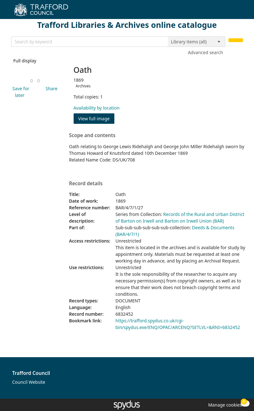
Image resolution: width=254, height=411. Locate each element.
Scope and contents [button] (92, 135)
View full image (94, 119)
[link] (31, 81)
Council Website (28, 382)
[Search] (235, 40)
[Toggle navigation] (239, 12)
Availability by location (97, 108)
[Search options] (196, 41)
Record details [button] (86, 184)
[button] (20, 91)
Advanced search (205, 52)
